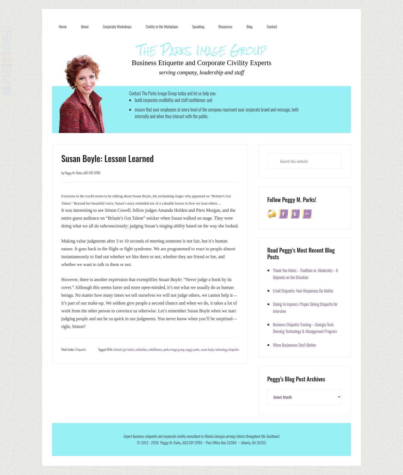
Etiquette (81, 349)
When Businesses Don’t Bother (294, 345)
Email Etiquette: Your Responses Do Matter (303, 291)
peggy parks (193, 349)
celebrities (141, 349)
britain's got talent (124, 349)
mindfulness (155, 349)
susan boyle (207, 349)
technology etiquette (227, 349)
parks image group (173, 349)
